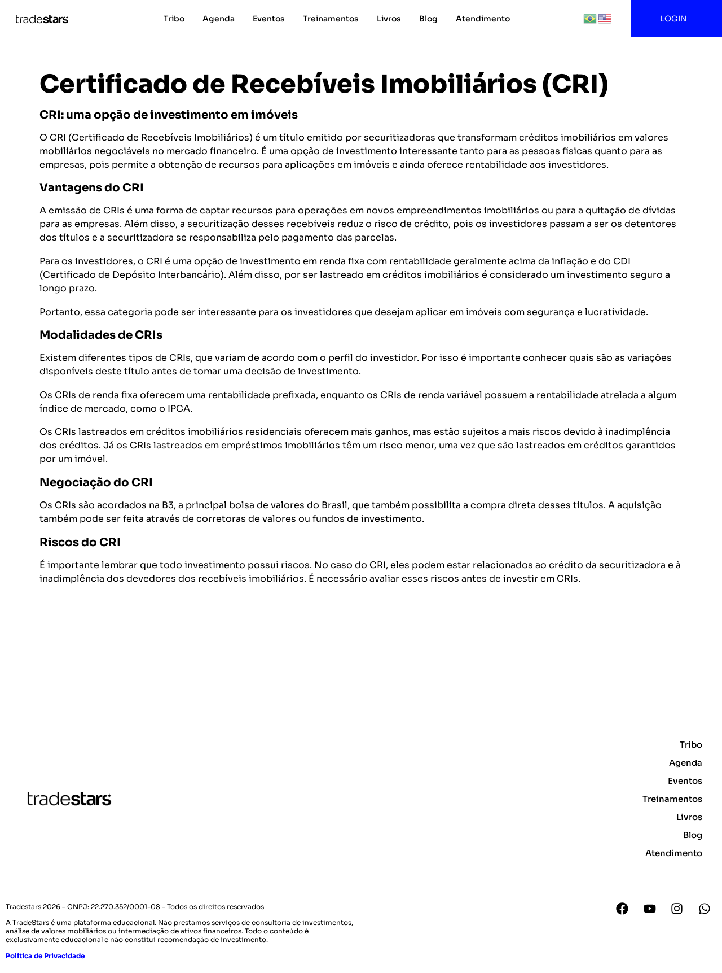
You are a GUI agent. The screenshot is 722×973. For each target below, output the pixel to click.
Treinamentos (331, 19)
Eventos (269, 19)
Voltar (59, 634)
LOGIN (676, 18)
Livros (389, 19)
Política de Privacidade (45, 956)
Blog (428, 19)
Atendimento (483, 19)
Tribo (174, 19)
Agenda (218, 19)
